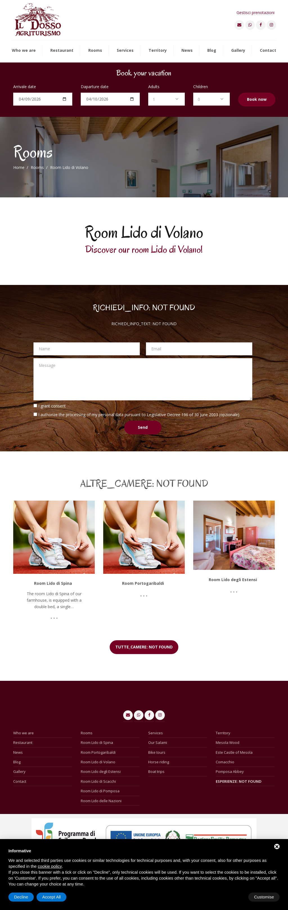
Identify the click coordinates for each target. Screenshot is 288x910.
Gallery (238, 50)
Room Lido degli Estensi (101, 771)
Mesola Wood (227, 742)
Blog (211, 50)
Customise (24, 897)
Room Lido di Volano (98, 761)
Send (143, 427)
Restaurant (61, 50)
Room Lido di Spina (97, 742)
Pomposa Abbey (230, 771)
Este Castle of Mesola (234, 752)
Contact (268, 50)
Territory (157, 50)
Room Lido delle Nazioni (101, 800)
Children (200, 86)
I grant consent (52, 406)
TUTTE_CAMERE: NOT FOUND (144, 647)
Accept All (264, 897)
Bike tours (156, 752)
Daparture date (95, 86)
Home (18, 167)
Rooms (95, 50)
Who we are (24, 50)
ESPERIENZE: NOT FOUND (239, 781)
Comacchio (225, 761)
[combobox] (166, 99)
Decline (234, 897)
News (187, 50)
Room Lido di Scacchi (98, 781)
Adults (153, 86)
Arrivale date (24, 86)
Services (125, 50)
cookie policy (50, 866)
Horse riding (158, 761)
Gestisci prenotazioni (255, 12)
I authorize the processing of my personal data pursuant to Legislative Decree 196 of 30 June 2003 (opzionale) (138, 414)
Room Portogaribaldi (98, 752)
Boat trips (156, 771)
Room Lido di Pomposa (100, 790)
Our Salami (157, 742)
